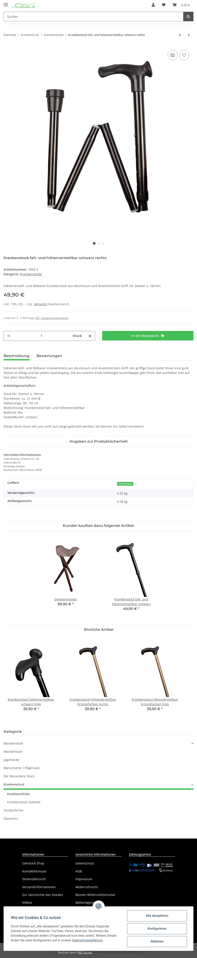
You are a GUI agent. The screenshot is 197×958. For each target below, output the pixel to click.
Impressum (84, 879)
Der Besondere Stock (19, 776)
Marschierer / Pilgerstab (22, 768)
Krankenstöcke (31, 274)
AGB (79, 871)
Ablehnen (156, 941)
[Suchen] (93, 16)
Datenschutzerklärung (87, 940)
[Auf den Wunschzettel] (184, 55)
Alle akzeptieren (157, 915)
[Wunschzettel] (163, 4)
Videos (27, 902)
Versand (40, 304)
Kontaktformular (34, 871)
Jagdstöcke (11, 760)
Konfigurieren (156, 928)
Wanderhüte (13, 751)
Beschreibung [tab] (16, 356)
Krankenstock (14, 784)
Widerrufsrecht (87, 887)
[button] (153, 4)
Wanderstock (13, 743)
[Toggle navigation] (6, 3)
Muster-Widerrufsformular (95, 895)
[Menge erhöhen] (90, 336)
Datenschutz (85, 863)
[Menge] (41, 336)
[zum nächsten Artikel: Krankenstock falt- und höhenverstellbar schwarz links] (188, 35)
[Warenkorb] (181, 4)
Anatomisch (125, 483)
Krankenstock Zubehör (24, 802)
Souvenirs (11, 818)
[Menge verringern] (9, 336)
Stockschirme (13, 810)
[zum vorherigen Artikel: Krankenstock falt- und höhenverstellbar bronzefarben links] (179, 35)
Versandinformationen (39, 887)
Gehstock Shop (33, 863)
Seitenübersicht (34, 879)
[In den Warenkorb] (148, 335)
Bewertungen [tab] (49, 356)
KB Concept (85, 952)
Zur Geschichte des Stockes (42, 895)
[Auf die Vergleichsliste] (172, 55)
